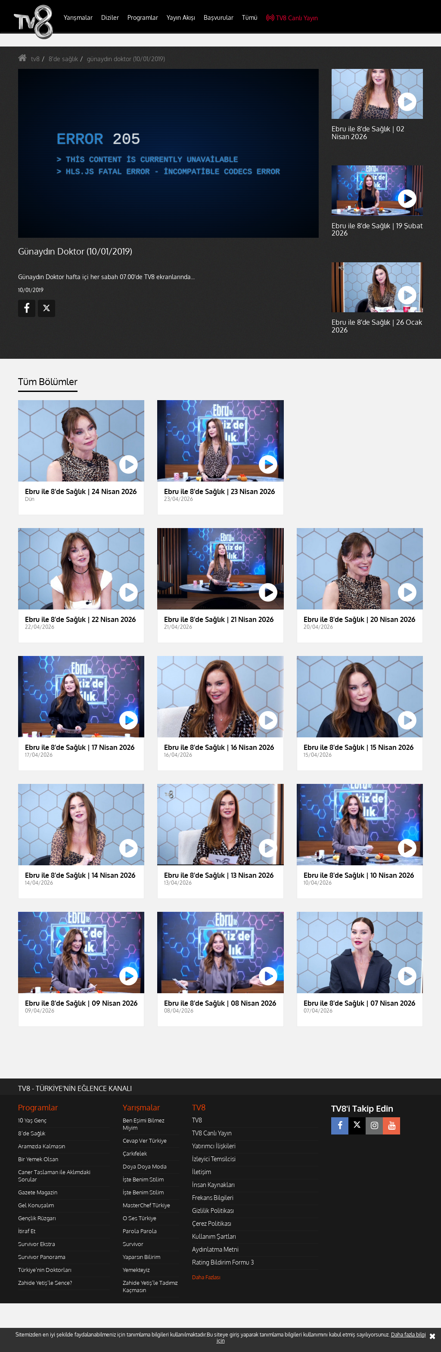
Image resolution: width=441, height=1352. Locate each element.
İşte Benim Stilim (143, 1179)
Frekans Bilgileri (212, 1197)
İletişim (201, 1171)
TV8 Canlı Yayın (292, 18)
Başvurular (218, 17)
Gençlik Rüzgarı (37, 1218)
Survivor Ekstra (36, 1243)
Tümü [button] (250, 17)
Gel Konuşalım (36, 1205)
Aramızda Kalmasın (41, 1146)
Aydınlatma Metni (215, 1249)
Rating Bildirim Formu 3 (223, 1262)
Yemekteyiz (136, 1269)
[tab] (48, 384)
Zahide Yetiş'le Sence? (45, 1282)
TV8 (197, 1120)
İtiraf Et (26, 1231)
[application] (168, 153)
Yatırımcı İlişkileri (214, 1146)
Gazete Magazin (37, 1192)
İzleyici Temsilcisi (214, 1158)
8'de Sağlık (31, 1133)
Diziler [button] (110, 17)
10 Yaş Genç (32, 1120)
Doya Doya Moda (145, 1166)
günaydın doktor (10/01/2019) (126, 58)
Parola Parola (140, 1231)
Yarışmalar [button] (78, 17)
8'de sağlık (63, 58)
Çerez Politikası (211, 1223)
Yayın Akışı (181, 17)
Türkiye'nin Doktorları (44, 1269)
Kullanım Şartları (214, 1236)
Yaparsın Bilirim (141, 1256)
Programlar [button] (142, 17)
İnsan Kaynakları (213, 1184)
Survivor (133, 1243)
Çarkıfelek (135, 1153)
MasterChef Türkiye (146, 1205)
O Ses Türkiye (139, 1218)
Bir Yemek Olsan (38, 1159)
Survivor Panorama (41, 1256)
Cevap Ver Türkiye (145, 1140)
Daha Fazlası (206, 1277)
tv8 (35, 58)
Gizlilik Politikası (213, 1210)
